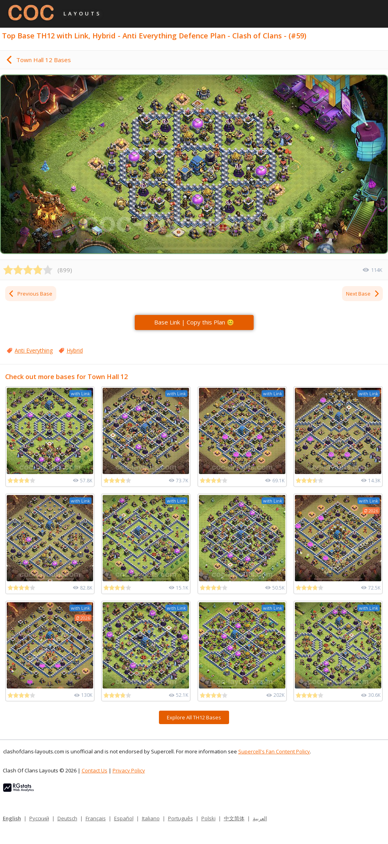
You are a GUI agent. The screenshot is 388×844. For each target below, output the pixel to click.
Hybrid (75, 350)
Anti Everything (34, 350)
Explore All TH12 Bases (194, 717)
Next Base (363, 293)
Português (180, 818)
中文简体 (234, 818)
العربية (260, 818)
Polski (208, 818)
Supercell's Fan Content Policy (274, 751)
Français (96, 818)
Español (124, 818)
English (12, 818)
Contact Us (94, 770)
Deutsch (67, 818)
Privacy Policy (129, 770)
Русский (39, 818)
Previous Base (30, 293)
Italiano (151, 818)
